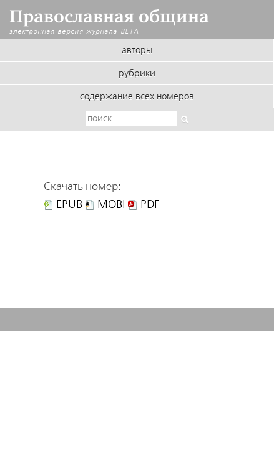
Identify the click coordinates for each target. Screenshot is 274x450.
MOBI (111, 204)
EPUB (69, 204)
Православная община (109, 16)
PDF (150, 204)
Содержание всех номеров (137, 96)
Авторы (137, 50)
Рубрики (137, 73)
